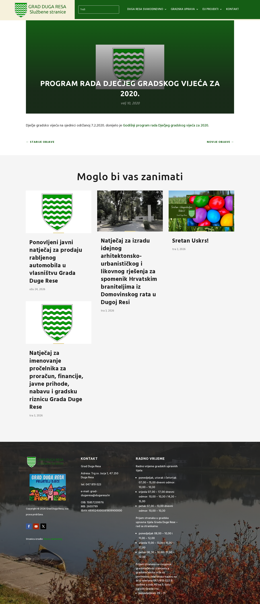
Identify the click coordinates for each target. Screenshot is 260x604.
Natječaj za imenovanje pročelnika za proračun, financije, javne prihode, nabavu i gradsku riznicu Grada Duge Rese (56, 380)
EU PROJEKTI (210, 10)
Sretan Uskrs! (190, 241)
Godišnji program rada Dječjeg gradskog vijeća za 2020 (165, 125)
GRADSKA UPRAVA (183, 10)
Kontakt (232, 10)
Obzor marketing (52, 539)
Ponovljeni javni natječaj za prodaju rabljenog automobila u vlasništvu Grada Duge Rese (55, 262)
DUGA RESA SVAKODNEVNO (145, 10)
